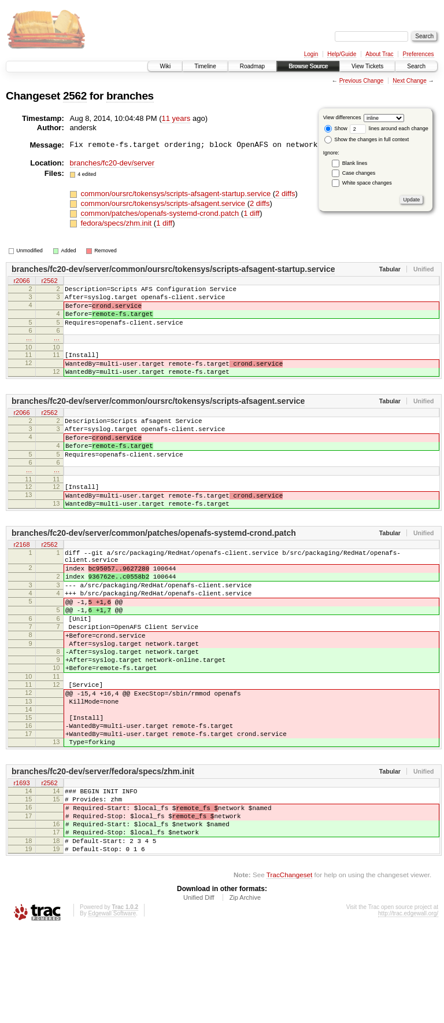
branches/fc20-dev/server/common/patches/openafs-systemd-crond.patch (154, 567)
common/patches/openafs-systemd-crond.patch (160, 213)
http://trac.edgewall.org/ (408, 1007)
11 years (176, 118)
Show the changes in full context (366, 139)
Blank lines (355, 163)
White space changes (367, 183)
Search (416, 66)
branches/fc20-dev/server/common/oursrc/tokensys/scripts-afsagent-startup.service (173, 269)
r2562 (49, 281)
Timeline (205, 66)
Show (335, 128)
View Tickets (367, 66)
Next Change (409, 81)
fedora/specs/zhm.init (116, 223)
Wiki (165, 66)
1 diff (251, 213)
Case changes (359, 173)
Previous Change (361, 81)
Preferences (418, 54)
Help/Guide (341, 54)
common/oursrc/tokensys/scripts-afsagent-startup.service (176, 193)
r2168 (21, 579)
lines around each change (389, 128)
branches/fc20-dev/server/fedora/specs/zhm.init (103, 849)
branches (130, 96)
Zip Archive (245, 991)
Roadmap (252, 66)
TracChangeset (289, 968)
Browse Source (308, 66)
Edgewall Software (112, 1007)
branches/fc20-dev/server (112, 163)
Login (311, 54)
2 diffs (285, 193)
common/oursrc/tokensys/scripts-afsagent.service (163, 203)
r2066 (21, 281)
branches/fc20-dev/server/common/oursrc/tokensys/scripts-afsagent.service (158, 418)
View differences (342, 117)
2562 (75, 96)
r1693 (21, 861)
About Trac (379, 54)
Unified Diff (198, 991)
